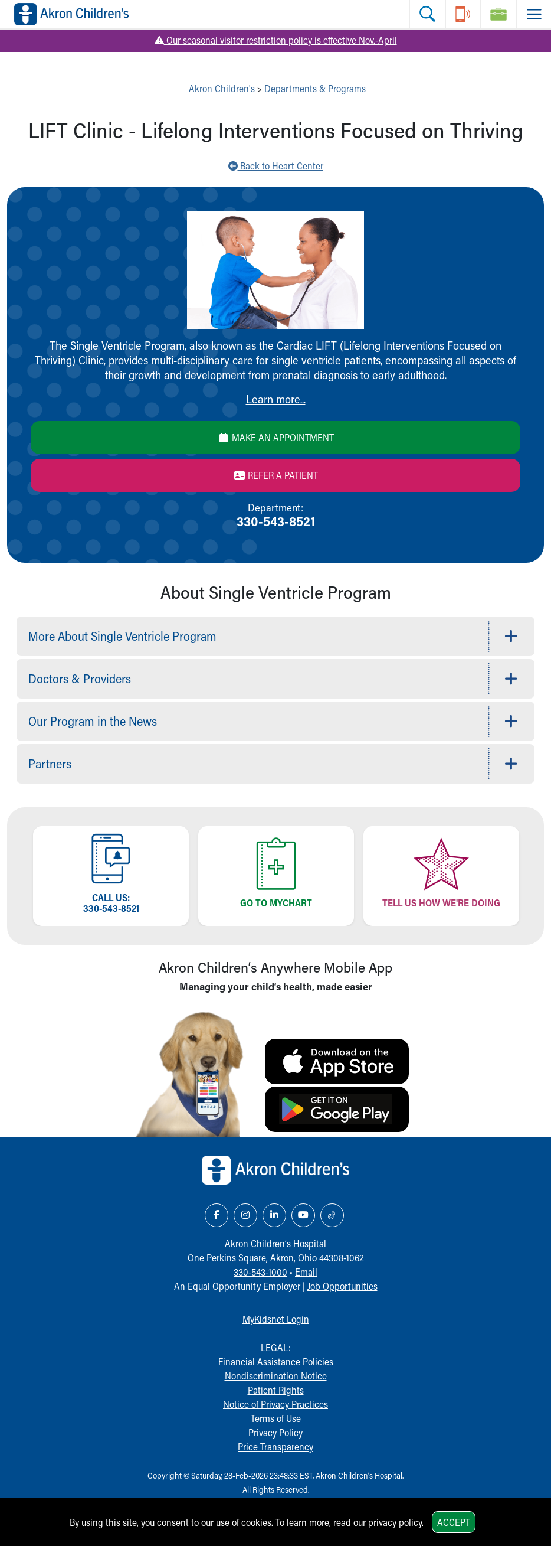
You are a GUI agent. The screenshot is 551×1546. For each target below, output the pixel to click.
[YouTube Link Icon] (303, 1215)
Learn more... (276, 399)
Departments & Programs (315, 88)
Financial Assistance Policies (275, 1361)
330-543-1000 (260, 1271)
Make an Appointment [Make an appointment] (276, 437)
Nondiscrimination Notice (276, 1375)
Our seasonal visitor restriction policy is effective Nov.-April (276, 40)
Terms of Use (276, 1418)
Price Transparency (275, 1446)
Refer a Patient (276, 475)
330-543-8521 (276, 521)
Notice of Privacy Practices (275, 1404)
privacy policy (395, 1522)
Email (306, 1271)
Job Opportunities (342, 1286)
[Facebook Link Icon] (216, 1215)
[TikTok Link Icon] (332, 1215)
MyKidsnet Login (275, 1319)
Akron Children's (222, 88)
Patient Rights (276, 1390)
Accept (453, 1522)
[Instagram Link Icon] (245, 1215)
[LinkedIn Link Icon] (274, 1215)
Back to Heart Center (275, 165)
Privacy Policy (275, 1432)
